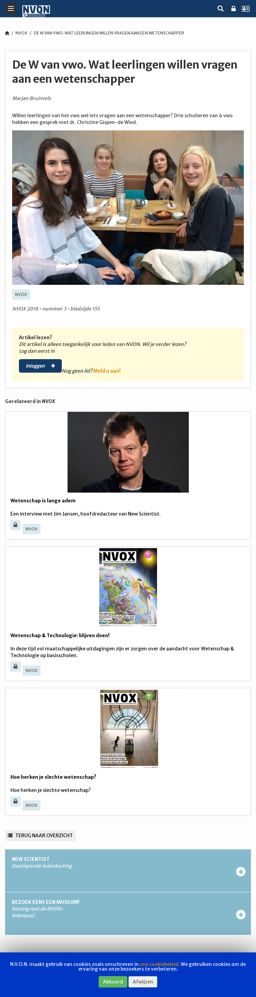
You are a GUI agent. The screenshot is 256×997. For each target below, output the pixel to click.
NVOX (21, 32)
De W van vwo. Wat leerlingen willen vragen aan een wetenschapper (109, 32)
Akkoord (113, 982)
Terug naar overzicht (40, 835)
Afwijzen (143, 982)
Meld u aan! (107, 371)
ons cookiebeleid (159, 964)
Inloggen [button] (40, 366)
